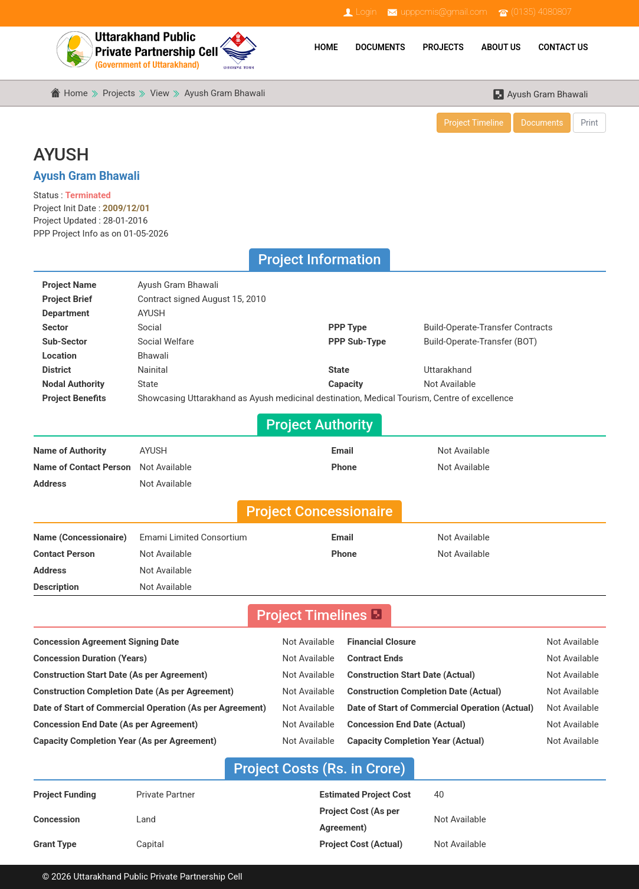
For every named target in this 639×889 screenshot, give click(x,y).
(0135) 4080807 (541, 11)
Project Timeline (474, 122)
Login (366, 11)
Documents (380, 47)
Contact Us (563, 47)
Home (326, 47)
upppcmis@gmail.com (444, 11)
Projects (443, 47)
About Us (501, 47)
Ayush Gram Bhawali (224, 93)
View (159, 93)
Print (589, 122)
